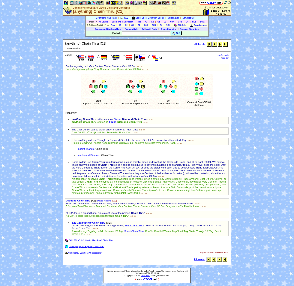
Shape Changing (168, 29)
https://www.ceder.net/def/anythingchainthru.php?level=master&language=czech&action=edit (147, 271)
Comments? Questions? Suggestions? (83, 253)
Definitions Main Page (106, 18)
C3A (172, 22)
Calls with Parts (149, 29)
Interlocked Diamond (88, 155)
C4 (187, 22)
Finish (117, 119)
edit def (224, 58)
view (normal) (223, 55)
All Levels (103, 22)
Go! (176, 33)
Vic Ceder (145, 275)
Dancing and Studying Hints (108, 29)
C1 (159, 22)
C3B (180, 22)
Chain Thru (88, 222)
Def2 (202, 22)
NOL (194, 22)
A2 (152, 22)
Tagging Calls (131, 29)
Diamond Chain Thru (78, 200)
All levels (199, 44)
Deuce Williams (104, 201)
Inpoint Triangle (85, 148)
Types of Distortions (189, 29)
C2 (165, 22)
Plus (139, 22)
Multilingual (173, 18)
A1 (146, 22)
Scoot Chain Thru (134, 225)
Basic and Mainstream (122, 22)
